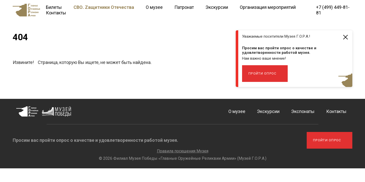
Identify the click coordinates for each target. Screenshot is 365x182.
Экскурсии (217, 7)
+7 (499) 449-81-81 (333, 10)
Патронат (184, 7)
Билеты (54, 7)
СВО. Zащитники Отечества (104, 7)
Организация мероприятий (268, 7)
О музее (154, 7)
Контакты (56, 12)
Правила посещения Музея (182, 151)
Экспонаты (303, 111)
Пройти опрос (262, 73)
